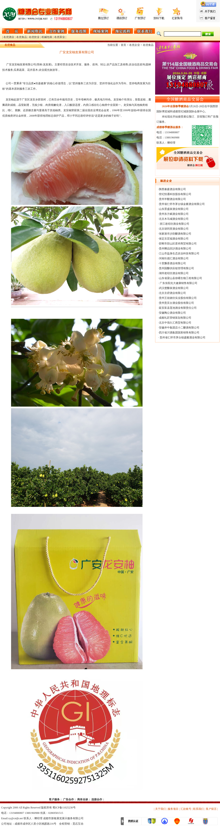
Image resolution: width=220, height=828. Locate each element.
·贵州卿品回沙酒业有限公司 (174, 248)
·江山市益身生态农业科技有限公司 (178, 253)
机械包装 (47, 37)
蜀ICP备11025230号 (64, 807)
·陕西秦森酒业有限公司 (172, 189)
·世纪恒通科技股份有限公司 (174, 194)
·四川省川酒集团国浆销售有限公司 (178, 332)
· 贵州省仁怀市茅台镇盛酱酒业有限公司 (181, 337)
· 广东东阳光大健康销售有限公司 (177, 283)
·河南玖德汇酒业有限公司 (173, 258)
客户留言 (211, 808)
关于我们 (160, 808)
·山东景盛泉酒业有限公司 (173, 209)
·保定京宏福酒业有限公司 (173, 238)
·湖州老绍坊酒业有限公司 (173, 273)
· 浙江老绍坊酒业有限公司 (173, 223)
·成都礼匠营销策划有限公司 (174, 317)
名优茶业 (59, 37)
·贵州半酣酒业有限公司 (172, 199)
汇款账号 (185, 808)
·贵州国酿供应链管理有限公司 (176, 268)
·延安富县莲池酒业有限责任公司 (177, 307)
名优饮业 (34, 37)
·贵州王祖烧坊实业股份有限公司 (177, 298)
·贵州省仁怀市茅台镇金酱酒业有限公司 (181, 204)
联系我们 (198, 808)
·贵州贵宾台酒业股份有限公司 (176, 302)
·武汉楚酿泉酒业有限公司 (173, 288)
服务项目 (173, 808)
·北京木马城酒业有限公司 (173, 218)
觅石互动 (78, 823)
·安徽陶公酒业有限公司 (172, 312)
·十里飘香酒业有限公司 (172, 263)
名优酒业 (8, 37)
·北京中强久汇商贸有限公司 (174, 322)
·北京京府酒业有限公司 (172, 293)
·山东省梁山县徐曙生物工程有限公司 (180, 278)
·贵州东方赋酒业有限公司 (173, 213)
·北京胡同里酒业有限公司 (173, 228)
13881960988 (32, 813)
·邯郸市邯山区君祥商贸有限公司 (177, 243)
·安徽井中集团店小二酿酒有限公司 (178, 327)
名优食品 (21, 37)
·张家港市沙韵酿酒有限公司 (174, 233)
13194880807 (16, 813)
